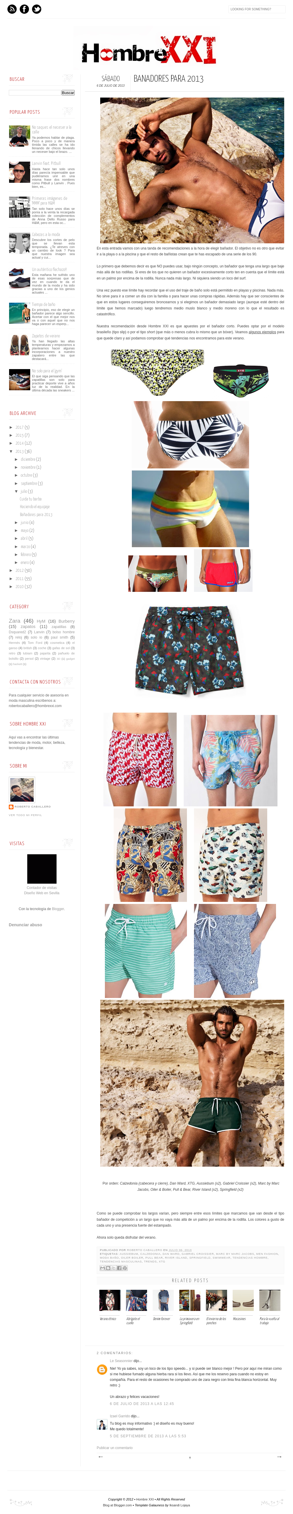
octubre (27, 475)
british (27, 648)
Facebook (24, 9)
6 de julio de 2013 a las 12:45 (142, 1404)
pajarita (45, 653)
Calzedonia (150, 1253)
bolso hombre (63, 632)
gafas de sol (61, 648)
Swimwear (222, 1257)
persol (29, 658)
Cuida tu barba (31, 499)
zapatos (28, 626)
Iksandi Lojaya (179, 1505)
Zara (14, 621)
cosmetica (57, 642)
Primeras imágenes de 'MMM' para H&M (49, 200)
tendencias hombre (250, 1257)
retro (12, 653)
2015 (20, 435)
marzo (26, 547)
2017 (20, 428)
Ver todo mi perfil (25, 815)
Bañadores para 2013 (36, 515)
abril (24, 539)
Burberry (67, 621)
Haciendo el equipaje (35, 507)
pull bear (154, 1257)
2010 (20, 587)
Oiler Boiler (132, 1257)
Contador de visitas (42, 888)
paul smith (59, 637)
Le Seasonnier (121, 1361)
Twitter (36, 9)
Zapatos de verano (46, 336)
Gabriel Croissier (198, 1253)
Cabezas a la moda (46, 234)
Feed (12, 9)
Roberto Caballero (145, 1250)
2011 (20, 579)
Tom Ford (35, 642)
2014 (20, 443)
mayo (25, 531)
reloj (18, 637)
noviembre (28, 467)
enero (25, 563)
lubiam (27, 653)
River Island (176, 1257)
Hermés (14, 642)
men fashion (267, 1253)
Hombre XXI (145, 1499)
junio (25, 523)
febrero (26, 555)
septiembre (29, 484)
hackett (17, 664)
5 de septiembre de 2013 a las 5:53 (148, 1436)
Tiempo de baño (43, 304)
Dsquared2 (17, 632)
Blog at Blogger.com (117, 1505)
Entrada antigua (279, 1457)
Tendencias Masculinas (121, 1261)
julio (24, 492)
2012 (20, 571)
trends (150, 1261)
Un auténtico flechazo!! (49, 269)
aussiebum (129, 1253)
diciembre (28, 460)
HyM (41, 621)
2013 (20, 452)
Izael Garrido (120, 1416)
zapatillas (59, 627)
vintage (45, 658)
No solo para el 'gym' (47, 371)
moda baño (109, 1257)
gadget (70, 658)
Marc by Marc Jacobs (235, 1253)
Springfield (200, 1257)
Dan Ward (171, 1253)
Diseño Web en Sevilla (41, 893)
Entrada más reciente (100, 1457)
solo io (36, 637)
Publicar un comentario (115, 1448)
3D (58, 658)
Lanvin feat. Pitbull (46, 163)
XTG (162, 1261)
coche (42, 648)
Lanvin (39, 632)
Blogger (58, 909)
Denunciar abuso (25, 924)
